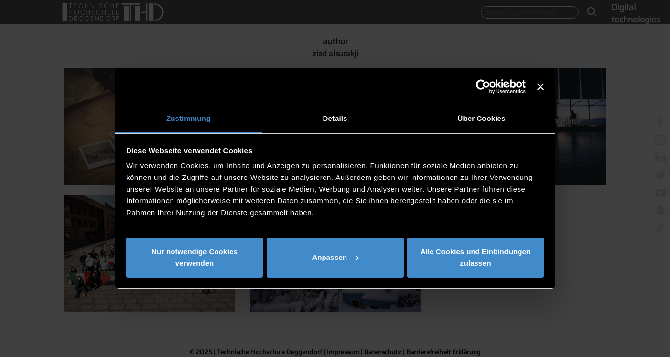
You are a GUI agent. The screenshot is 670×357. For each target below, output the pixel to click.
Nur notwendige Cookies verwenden (194, 257)
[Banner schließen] (540, 86)
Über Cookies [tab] (482, 118)
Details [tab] (335, 118)
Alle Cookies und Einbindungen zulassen (475, 257)
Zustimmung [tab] (188, 118)
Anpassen (335, 257)
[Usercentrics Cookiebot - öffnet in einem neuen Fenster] (483, 86)
